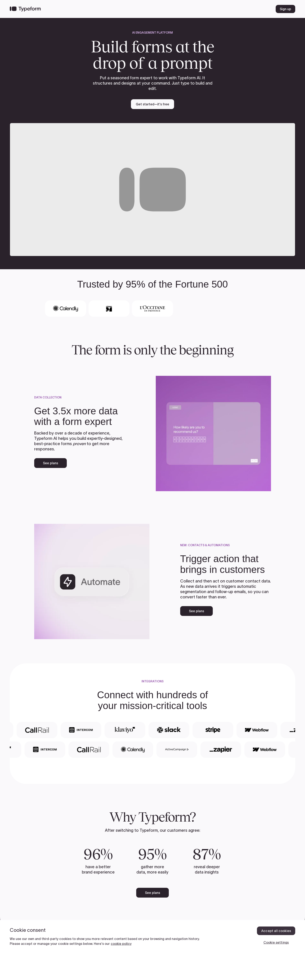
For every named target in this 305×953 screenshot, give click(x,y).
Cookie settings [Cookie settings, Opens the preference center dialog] (276, 942)
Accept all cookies (276, 931)
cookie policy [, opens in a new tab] (121, 943)
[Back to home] (25, 9)
